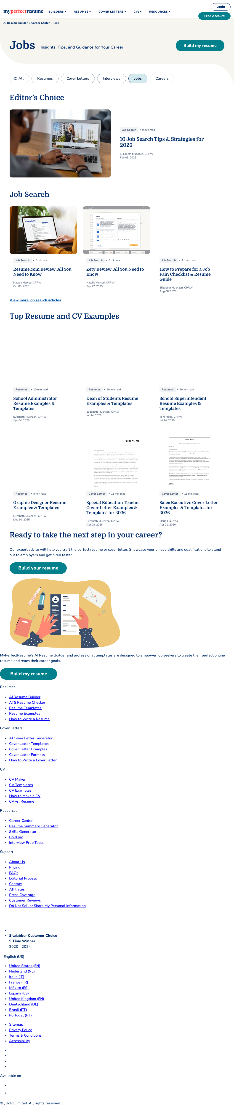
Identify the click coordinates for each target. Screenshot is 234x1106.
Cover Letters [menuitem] (111, 12)
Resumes (45, 78)
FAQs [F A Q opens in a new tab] (13, 872)
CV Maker (17, 779)
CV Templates (21, 784)
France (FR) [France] (18, 982)
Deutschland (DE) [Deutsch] (23, 1004)
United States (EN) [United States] (24, 965)
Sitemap (16, 1024)
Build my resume (200, 45)
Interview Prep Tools (26, 842)
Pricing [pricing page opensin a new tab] (15, 867)
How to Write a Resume (29, 719)
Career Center (40, 23)
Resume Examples (24, 713)
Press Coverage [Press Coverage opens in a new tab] (22, 894)
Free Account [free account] (214, 16)
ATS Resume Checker (27, 702)
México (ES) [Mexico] (19, 987)
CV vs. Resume (21, 801)
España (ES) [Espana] (19, 993)
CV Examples (20, 790)
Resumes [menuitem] (81, 12)
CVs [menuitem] (136, 12)
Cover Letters (77, 78)
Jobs (138, 78)
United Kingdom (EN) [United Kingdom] (26, 998)
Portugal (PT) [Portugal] (20, 1015)
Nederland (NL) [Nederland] (22, 971)
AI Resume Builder (15, 23)
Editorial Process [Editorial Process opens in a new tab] (23, 878)
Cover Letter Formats (27, 754)
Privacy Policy (20, 1029)
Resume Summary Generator (33, 826)
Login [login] (220, 7)
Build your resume (38, 568)
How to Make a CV (24, 795)
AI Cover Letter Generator (31, 738)
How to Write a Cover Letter (33, 760)
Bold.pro (16, 837)
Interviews (111, 78)
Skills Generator (22, 831)
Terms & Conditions (25, 1035)
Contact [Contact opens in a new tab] (15, 883)
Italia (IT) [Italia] (16, 976)
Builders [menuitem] (56, 12)
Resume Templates (25, 708)
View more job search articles (35, 300)
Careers (162, 78)
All (21, 78)
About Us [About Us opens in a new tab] (17, 861)
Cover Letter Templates (29, 743)
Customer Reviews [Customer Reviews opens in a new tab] (25, 900)
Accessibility (19, 1040)
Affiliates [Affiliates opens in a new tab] (17, 889)
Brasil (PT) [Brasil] (18, 1009)
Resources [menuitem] (158, 12)
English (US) (12, 956)
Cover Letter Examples (28, 749)
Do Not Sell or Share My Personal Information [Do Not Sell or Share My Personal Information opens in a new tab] (47, 905)
